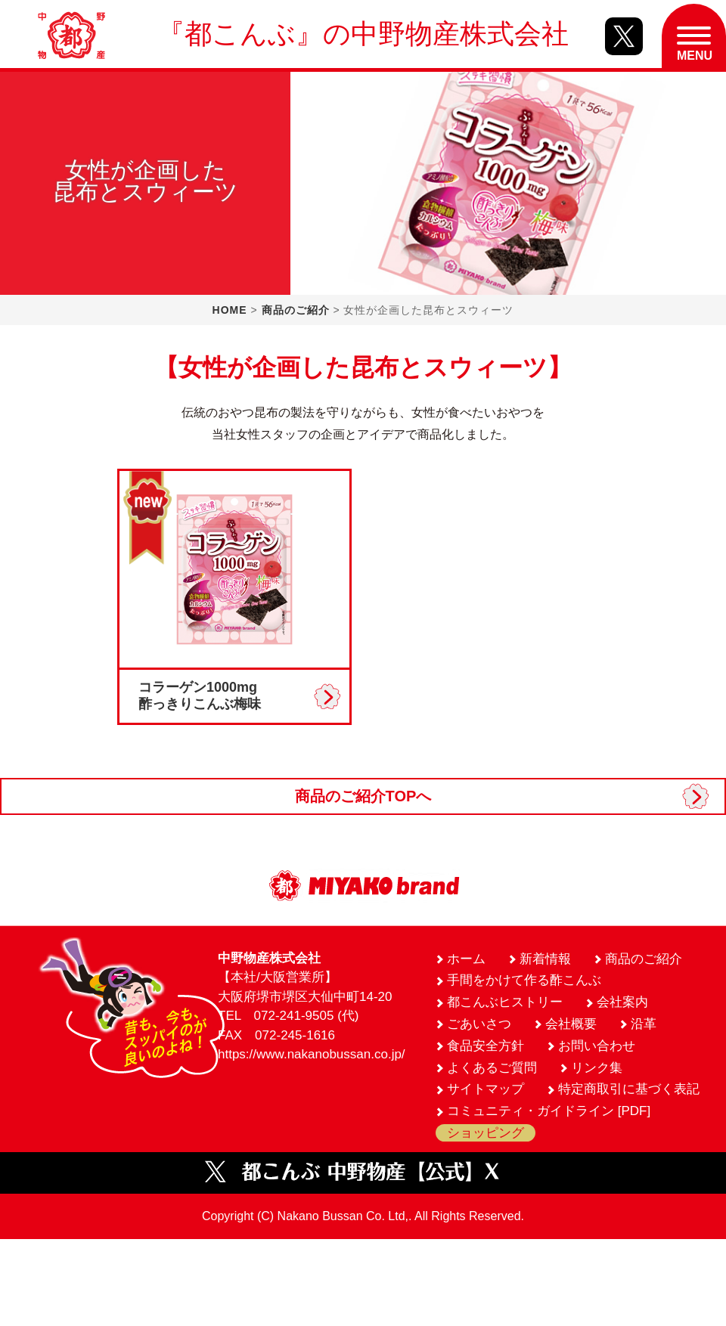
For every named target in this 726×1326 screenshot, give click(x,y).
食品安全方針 (485, 1046)
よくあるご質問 (492, 1068)
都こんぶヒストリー (505, 1002)
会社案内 (622, 1002)
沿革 (643, 1024)
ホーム (466, 959)
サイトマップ (485, 1089)
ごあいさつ (479, 1024)
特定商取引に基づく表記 (629, 1089)
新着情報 (545, 959)
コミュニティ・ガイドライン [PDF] (548, 1111)
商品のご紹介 (296, 310)
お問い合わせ (596, 1046)
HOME (230, 310)
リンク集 (596, 1068)
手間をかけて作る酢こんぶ (524, 980)
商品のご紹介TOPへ (363, 796)
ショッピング (485, 1133)
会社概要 (571, 1024)
